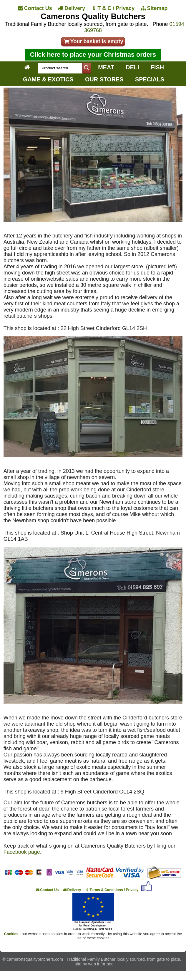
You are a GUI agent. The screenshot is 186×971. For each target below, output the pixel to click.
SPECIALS (149, 79)
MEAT (106, 67)
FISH (157, 67)
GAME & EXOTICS (48, 79)
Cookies (11, 934)
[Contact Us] (35, 8)
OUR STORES (104, 79)
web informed (101, 964)
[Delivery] (72, 8)
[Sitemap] (154, 8)
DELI (132, 67)
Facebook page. (22, 852)
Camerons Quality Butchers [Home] (93, 16)
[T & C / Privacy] (113, 8)
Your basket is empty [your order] (93, 41)
